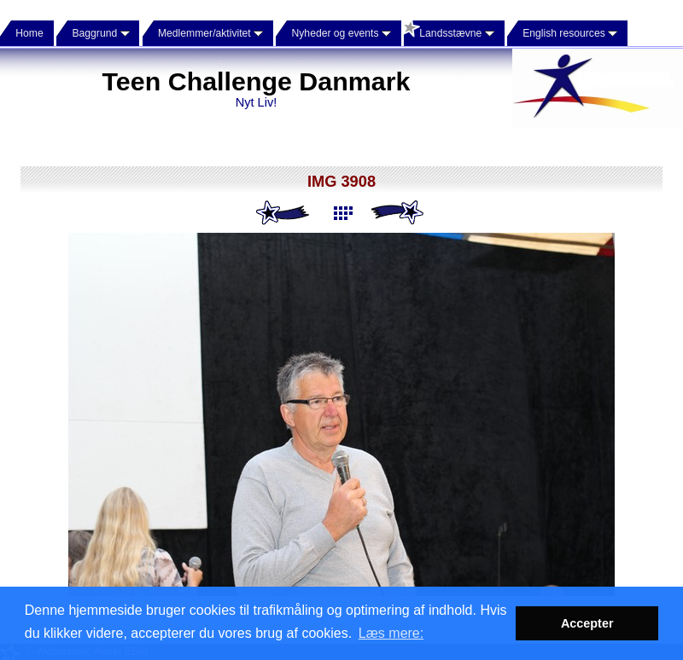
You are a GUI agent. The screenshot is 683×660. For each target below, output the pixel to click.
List (342, 213)
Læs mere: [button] (391, 633)
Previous (284, 213)
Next (399, 213)
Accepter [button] (587, 623)
